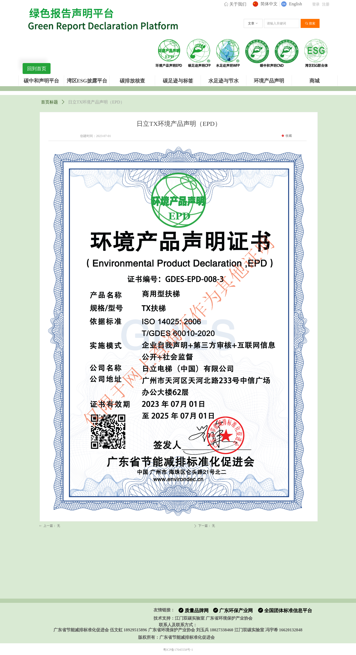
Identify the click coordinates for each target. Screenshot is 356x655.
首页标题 (49, 102)
